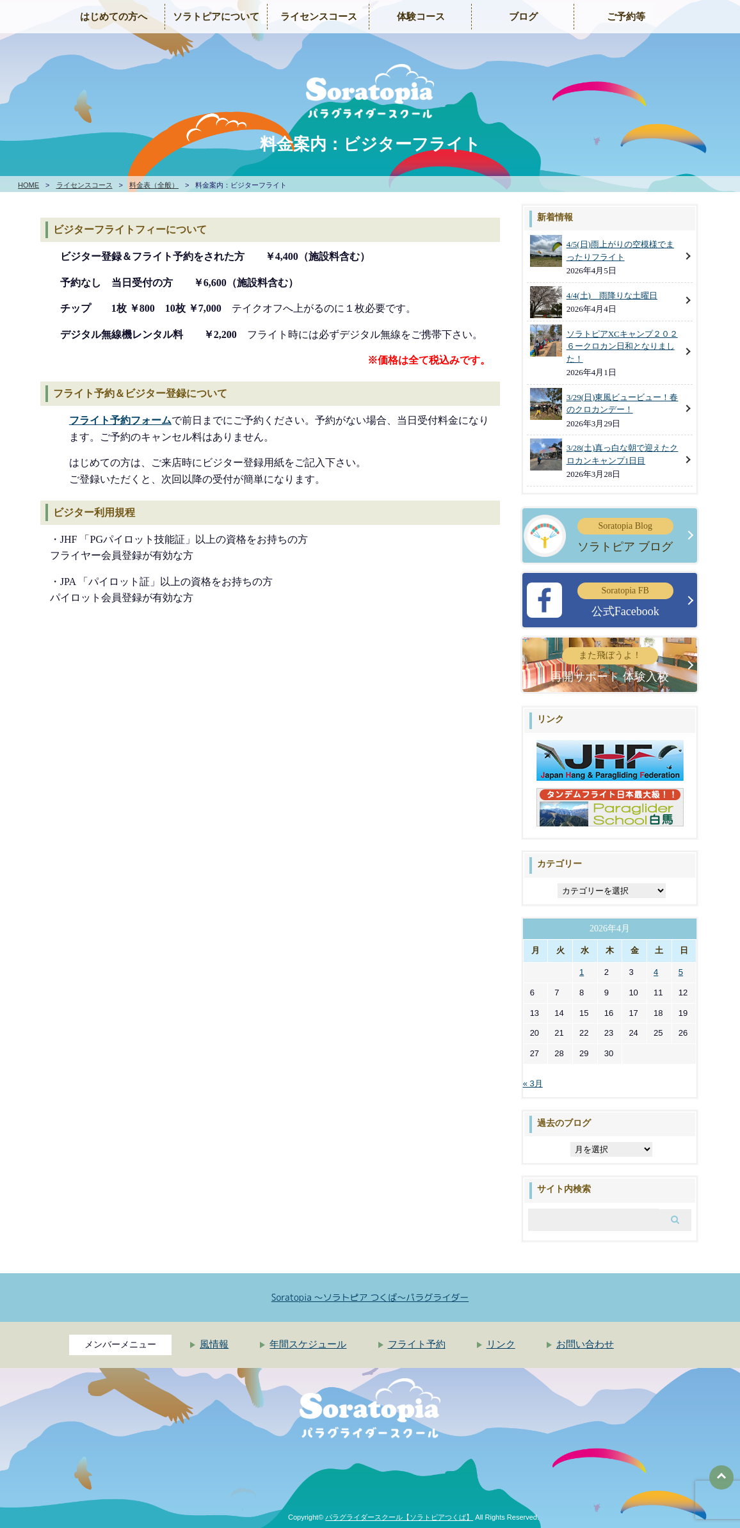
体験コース (421, 17)
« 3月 (533, 1083)
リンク (501, 1344)
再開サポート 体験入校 (610, 664)
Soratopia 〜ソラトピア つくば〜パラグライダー (370, 1297)
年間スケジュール (307, 1344)
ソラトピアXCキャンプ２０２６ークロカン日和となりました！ (622, 346)
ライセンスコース (318, 17)
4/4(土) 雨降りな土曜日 (612, 295)
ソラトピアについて (216, 17)
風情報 (214, 1344)
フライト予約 (417, 1344)
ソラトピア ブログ (625, 535)
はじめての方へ (113, 17)
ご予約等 (626, 17)
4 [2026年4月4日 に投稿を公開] (656, 972)
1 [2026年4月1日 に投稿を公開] (581, 972)
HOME (28, 185)
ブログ (523, 17)
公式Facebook (625, 600)
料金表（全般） (154, 185)
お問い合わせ (585, 1344)
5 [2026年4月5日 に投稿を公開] (681, 972)
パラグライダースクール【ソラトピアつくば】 (399, 1517)
